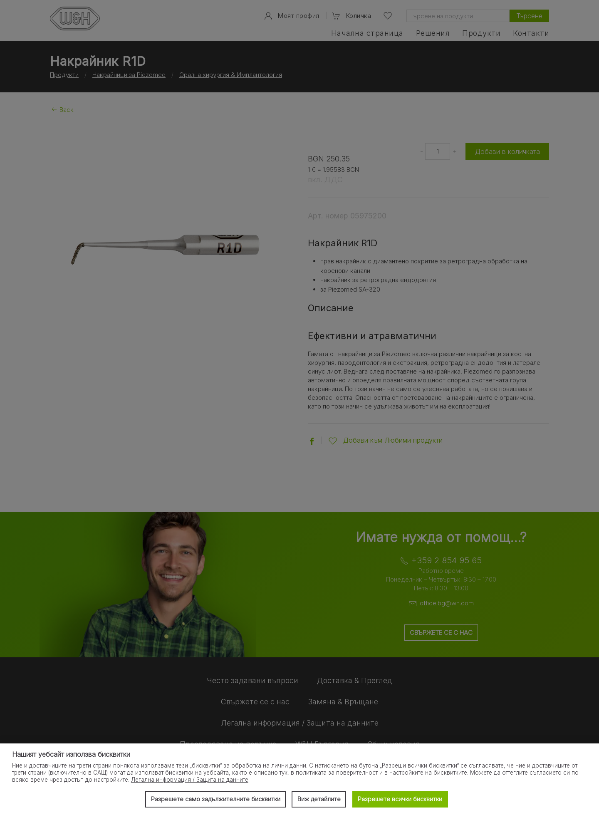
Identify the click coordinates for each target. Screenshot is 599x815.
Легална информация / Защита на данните (189, 779)
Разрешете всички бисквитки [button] (400, 799)
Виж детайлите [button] (319, 799)
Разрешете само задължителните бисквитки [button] (215, 799)
